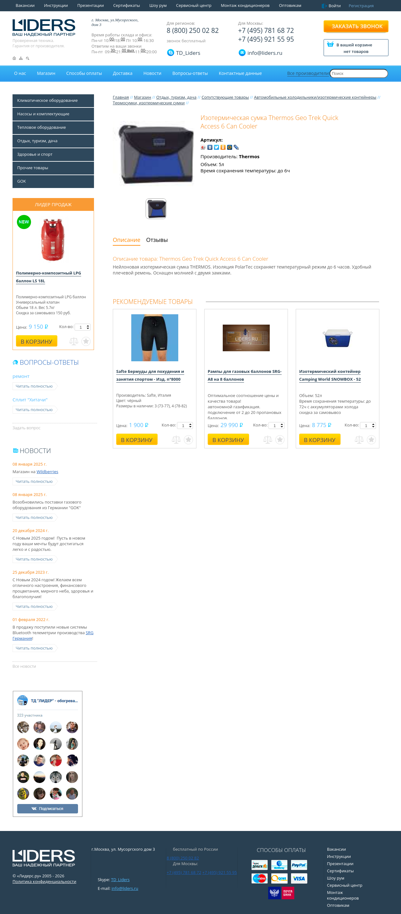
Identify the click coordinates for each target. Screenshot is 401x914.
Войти (335, 5)
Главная (121, 97)
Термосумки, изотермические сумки (149, 103)
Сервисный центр (193, 5)
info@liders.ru (125, 888)
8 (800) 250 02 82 (193, 30)
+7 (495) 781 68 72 (266, 30)
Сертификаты (126, 5)
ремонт (21, 376)
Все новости (24, 666)
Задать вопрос (26, 428)
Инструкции (56, 5)
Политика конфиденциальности (44, 881)
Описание (126, 239)
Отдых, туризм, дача (176, 97)
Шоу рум (158, 5)
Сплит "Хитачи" (30, 399)
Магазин (142, 97)
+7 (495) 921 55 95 (266, 39)
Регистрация (361, 5)
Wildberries (47, 471)
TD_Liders (188, 52)
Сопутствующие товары (225, 97)
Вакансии (25, 5)
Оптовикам (290, 5)
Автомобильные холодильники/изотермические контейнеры (315, 97)
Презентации (90, 5)
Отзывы (157, 239)
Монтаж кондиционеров (245, 5)
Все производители (308, 73)
